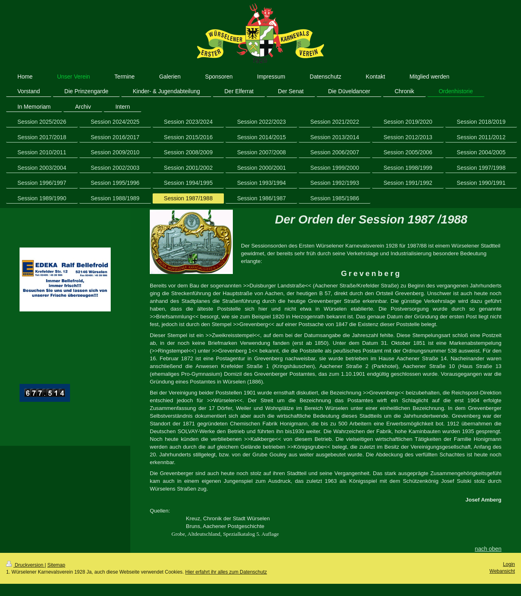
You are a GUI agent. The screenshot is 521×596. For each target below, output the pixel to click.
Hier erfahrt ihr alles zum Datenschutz (226, 572)
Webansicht (502, 571)
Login (509, 564)
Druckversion (25, 565)
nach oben (488, 549)
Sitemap (56, 565)
